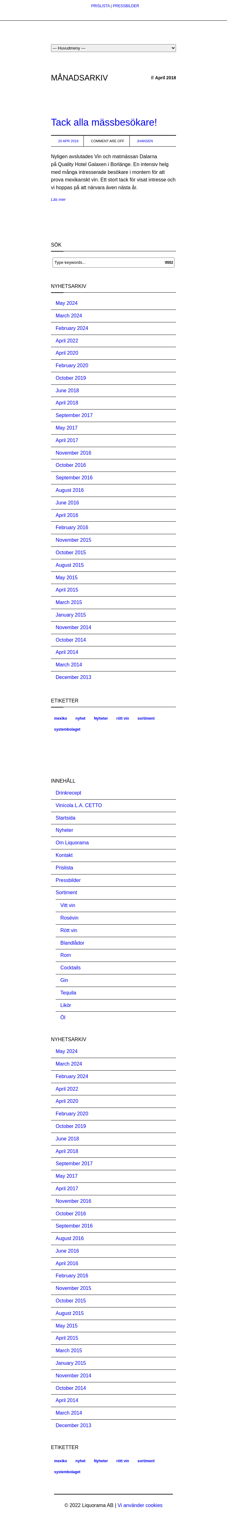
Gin (64, 980)
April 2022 (67, 340)
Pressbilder (68, 880)
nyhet (80, 718)
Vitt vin (67, 905)
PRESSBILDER (126, 6)
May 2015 (67, 577)
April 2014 (67, 652)
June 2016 (67, 502)
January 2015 (71, 615)
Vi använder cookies (140, 1505)
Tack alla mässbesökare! (104, 122)
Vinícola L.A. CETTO (79, 805)
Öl (62, 1017)
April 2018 (67, 402)
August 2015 (70, 565)
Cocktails (70, 967)
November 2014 (73, 627)
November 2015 (73, 540)
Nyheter (101, 718)
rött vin (122, 718)
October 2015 (71, 552)
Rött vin (68, 930)
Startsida (65, 818)
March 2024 (69, 315)
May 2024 (67, 303)
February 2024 (72, 328)
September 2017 (74, 415)
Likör (65, 1005)
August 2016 (70, 490)
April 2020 (67, 353)
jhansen (145, 141)
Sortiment (66, 892)
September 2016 (74, 477)
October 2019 (71, 378)
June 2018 (67, 390)
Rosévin (69, 918)
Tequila (68, 992)
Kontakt (64, 855)
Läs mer (58, 199)
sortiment (146, 718)
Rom (65, 955)
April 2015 (67, 589)
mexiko (60, 718)
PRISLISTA (100, 6)
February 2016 (72, 527)
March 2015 (69, 602)
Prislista (64, 867)
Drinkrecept (68, 793)
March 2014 (69, 664)
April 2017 (67, 440)
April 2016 (67, 515)
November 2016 (73, 453)
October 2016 (71, 465)
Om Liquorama (72, 842)
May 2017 (67, 427)
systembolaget (67, 729)
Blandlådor (72, 943)
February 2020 (72, 365)
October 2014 (71, 640)
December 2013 (73, 677)
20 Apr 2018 (68, 141)
